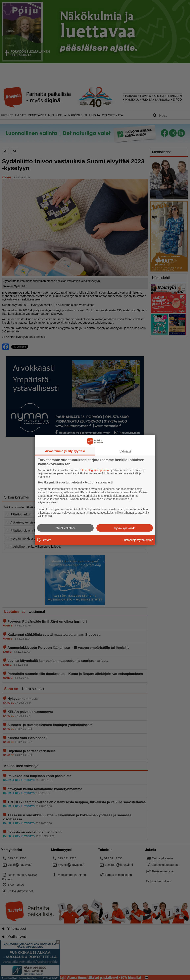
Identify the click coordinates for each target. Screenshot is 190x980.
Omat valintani (65, 528)
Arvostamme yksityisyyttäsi (65, 450)
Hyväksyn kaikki (124, 528)
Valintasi (125, 451)
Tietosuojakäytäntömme (138, 539)
